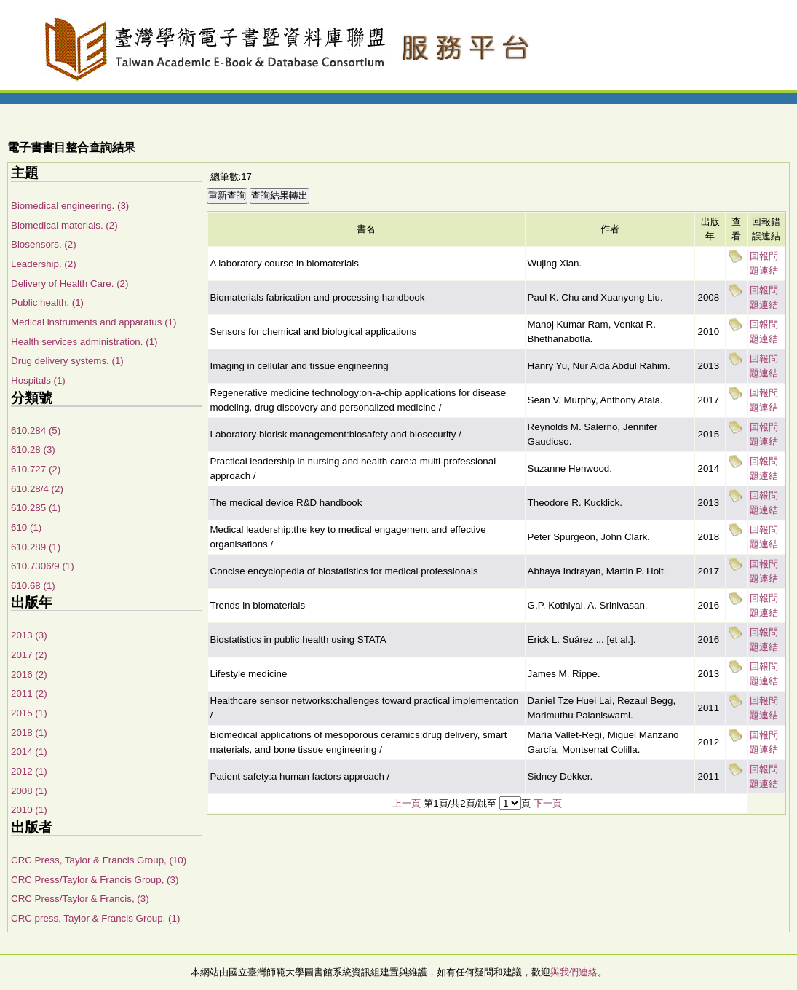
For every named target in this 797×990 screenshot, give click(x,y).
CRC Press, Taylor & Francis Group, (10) (98, 860)
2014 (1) (29, 751)
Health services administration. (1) (84, 341)
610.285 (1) (35, 507)
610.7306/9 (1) (42, 566)
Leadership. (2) (43, 263)
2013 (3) (29, 635)
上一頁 (406, 803)
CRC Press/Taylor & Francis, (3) (80, 898)
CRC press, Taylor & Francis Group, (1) (95, 918)
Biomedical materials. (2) (64, 225)
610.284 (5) (35, 430)
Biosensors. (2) (43, 244)
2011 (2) (29, 693)
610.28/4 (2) (37, 488)
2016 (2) (29, 674)
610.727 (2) (35, 469)
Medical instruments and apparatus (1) (93, 322)
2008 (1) (29, 790)
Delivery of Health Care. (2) (69, 283)
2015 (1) (29, 713)
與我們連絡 (574, 972)
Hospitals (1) (38, 380)
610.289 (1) (35, 547)
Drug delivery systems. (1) (67, 360)
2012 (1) (29, 771)
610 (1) (26, 527)
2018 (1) (29, 732)
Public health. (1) (47, 302)
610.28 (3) (33, 449)
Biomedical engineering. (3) (70, 205)
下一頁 (548, 803)
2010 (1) (29, 809)
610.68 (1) (33, 585)
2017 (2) (29, 654)
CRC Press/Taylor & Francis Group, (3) (94, 879)
